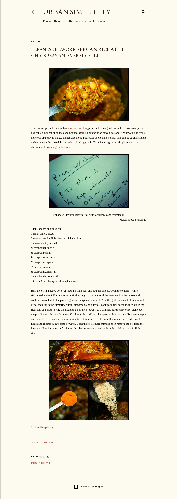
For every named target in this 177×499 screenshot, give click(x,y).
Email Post (47, 442)
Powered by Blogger (89, 486)
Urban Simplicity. (42, 427)
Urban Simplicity (76, 12)
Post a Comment (42, 462)
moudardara (74, 128)
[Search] (143, 11)
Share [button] (34, 442)
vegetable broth (61, 147)
